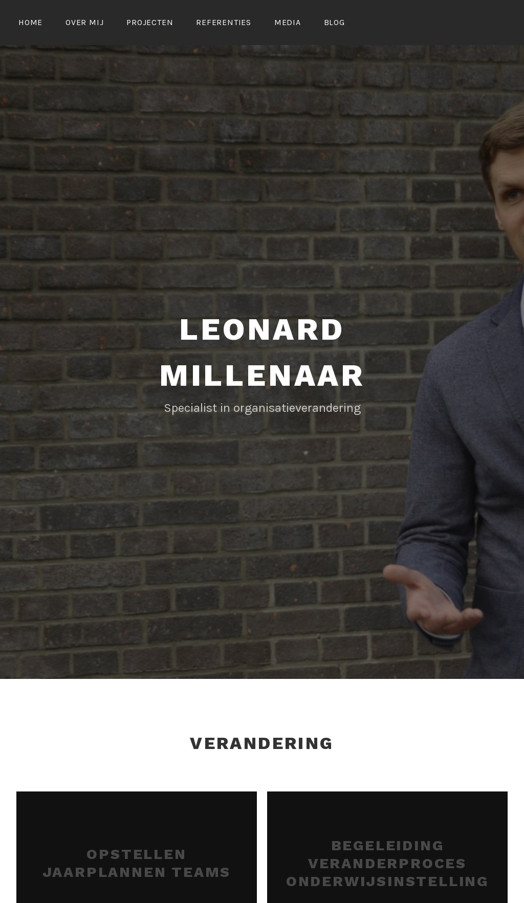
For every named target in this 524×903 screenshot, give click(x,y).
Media (287, 22)
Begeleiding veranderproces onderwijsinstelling (387, 861)
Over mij (84, 22)
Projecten (149, 22)
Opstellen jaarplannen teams (136, 861)
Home (30, 22)
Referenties (223, 22)
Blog (334, 22)
